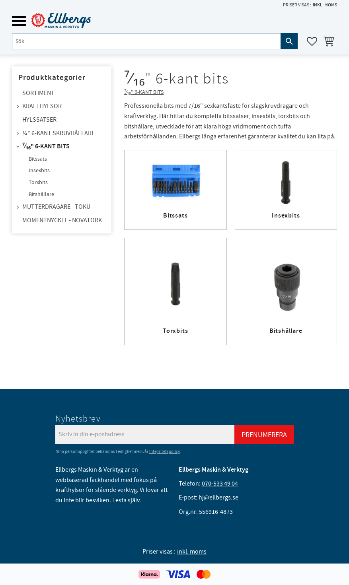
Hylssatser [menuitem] (39, 120)
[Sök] (289, 41)
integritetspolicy (164, 452)
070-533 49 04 (220, 484)
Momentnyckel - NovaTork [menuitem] (62, 220)
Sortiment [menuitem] (38, 93)
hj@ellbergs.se (218, 497)
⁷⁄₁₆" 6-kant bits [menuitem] (46, 146)
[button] (19, 21)
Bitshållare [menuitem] (41, 194)
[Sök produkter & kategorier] (146, 41)
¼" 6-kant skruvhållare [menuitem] (58, 133)
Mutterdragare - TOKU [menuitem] (56, 207)
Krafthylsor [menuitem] (42, 106)
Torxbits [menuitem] (38, 182)
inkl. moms (325, 5)
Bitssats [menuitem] (38, 159)
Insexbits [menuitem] (39, 170)
